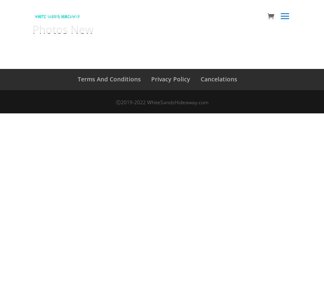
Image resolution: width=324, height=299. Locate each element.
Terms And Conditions (109, 79)
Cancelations (219, 79)
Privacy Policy (170, 79)
